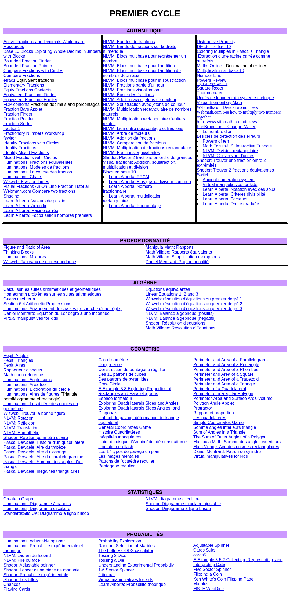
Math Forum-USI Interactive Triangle (237, 146)
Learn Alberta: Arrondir (24, 205)
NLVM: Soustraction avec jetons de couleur (144, 104)
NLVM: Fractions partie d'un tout (133, 85)
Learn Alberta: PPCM (129, 176)
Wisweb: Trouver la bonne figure (34, 413)
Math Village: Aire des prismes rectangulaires (236, 446)
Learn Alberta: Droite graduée (231, 204)
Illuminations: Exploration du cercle (36, 389)
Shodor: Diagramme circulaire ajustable (183, 503)
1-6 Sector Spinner (116, 570)
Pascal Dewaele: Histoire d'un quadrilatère (43, 442)
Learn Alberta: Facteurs (225, 199)
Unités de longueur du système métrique (235, 97)
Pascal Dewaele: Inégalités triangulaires (41, 471)
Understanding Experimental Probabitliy (136, 565)
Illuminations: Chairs (22, 176)
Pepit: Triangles (18, 360)
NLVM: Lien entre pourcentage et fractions (143, 128)
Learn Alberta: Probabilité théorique (132, 584)
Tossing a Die (111, 560)
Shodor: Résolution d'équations (175, 323)
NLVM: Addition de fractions (129, 138)
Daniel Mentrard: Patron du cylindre (227, 451)
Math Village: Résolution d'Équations (180, 328)
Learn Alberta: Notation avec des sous (239, 189)
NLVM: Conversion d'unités (228, 155)
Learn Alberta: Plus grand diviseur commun (150, 181)
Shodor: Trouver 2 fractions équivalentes (235, 170)
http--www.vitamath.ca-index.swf (227, 122)
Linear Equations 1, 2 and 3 (172, 294)
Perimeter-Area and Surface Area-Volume (233, 398)
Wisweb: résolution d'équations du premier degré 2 (194, 304)
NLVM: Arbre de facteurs (126, 133)
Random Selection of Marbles (126, 546)
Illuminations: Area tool (25, 384)
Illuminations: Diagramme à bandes (37, 503)
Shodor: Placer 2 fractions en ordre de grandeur (148, 157)
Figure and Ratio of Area (26, 247)
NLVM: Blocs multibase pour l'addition (139, 66)
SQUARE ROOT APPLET (212, 84)
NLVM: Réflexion (19, 423)
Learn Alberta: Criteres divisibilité (234, 194)
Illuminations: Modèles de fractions (36, 167)
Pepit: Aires (14, 365)
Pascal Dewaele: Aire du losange (34, 452)
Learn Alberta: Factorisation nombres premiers (47, 215)
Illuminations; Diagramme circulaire (36, 508)
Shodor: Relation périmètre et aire (35, 437)
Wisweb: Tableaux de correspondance (39, 261)
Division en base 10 (214, 46)
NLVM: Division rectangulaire (230, 150)
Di (199, 41)
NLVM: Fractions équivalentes (131, 152)
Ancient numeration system (229, 179)
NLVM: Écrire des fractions (128, 94)
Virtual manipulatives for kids (230, 184)
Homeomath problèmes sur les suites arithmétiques (52, 294)
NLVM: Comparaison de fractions (134, 143)
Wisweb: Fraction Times (26, 181)
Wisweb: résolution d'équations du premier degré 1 (194, 299)
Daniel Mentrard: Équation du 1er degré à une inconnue (56, 313)
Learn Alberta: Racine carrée (30, 210)
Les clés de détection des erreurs (228, 136)
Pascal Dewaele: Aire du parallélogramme (43, 457)
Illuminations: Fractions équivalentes (38, 162)
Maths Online (209, 66)
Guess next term (19, 299)
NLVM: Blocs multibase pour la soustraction (144, 80)
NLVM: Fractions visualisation (131, 90)
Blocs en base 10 (119, 172)
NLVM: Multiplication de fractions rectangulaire (147, 148)
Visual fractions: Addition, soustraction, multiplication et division (139, 164)
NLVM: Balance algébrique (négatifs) (180, 318)
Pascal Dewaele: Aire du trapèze (34, 447)
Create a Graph (18, 499)
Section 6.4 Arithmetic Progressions (37, 304)
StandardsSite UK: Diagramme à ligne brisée (46, 513)
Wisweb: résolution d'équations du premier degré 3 (194, 308)
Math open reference (23, 375)
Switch (203, 175)
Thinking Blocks (18, 252)
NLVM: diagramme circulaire (173, 499)
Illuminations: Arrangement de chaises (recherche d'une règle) (62, 308)
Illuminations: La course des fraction (37, 172)
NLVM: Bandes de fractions (129, 41)
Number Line (209, 75)
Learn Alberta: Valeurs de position (35, 201)
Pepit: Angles (15, 355)
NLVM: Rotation (18, 418)
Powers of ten (216, 141)
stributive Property (218, 41)
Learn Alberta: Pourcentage (135, 205)
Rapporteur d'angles (22, 370)
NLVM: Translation (20, 428)
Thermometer (210, 93)
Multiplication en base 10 (220, 70)
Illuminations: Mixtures (24, 257)
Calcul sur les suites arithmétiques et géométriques (52, 289)
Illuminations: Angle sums (27, 379)
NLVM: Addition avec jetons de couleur (139, 99)
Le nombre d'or (217, 131)
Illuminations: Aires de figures (31, 394)
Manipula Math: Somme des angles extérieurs (237, 442)
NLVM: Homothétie (21, 432)
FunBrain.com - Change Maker (226, 126)
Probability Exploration (119, 541)
